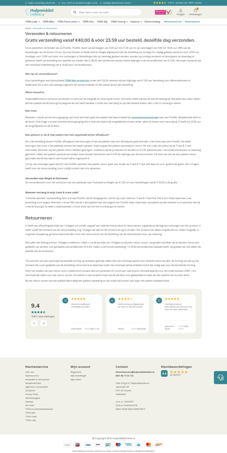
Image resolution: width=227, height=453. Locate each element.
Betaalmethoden (33, 383)
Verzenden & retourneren (45, 28)
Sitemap (29, 401)
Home (28, 28)
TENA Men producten (77, 80)
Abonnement (192, 21)
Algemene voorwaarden (36, 386)
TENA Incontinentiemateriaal (39, 409)
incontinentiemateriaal (145, 117)
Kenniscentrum (173, 21)
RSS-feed (29, 405)
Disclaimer (30, 390)
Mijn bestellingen (79, 375)
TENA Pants (31, 416)
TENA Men (30, 412)
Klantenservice (32, 375)
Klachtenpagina (32, 398)
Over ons (29, 372)
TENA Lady (30, 420)
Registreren (76, 372)
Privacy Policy (31, 394)
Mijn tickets (76, 379)
